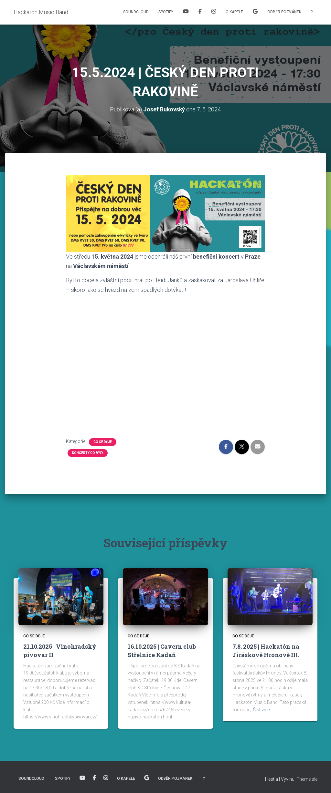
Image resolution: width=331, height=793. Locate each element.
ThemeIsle (306, 779)
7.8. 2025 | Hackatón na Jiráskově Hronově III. (265, 650)
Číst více (261, 709)
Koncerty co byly (87, 452)
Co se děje (102, 441)
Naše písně (255, 12)
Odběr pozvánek (284, 12)
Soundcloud (136, 12)
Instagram (214, 12)
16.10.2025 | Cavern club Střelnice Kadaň (162, 650)
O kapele (234, 12)
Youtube (186, 12)
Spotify (165, 12)
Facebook (200, 12)
